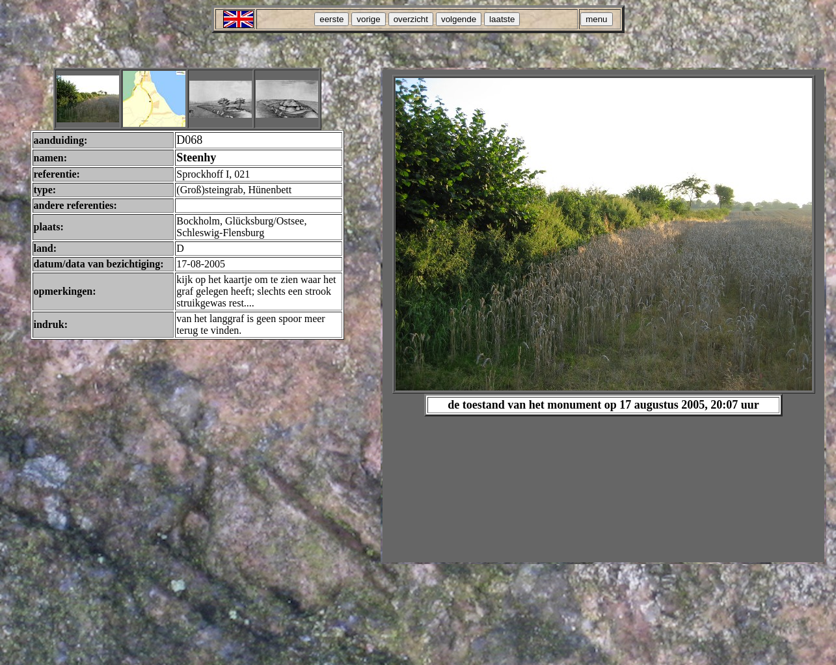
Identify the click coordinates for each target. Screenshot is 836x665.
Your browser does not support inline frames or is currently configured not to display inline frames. (603, 316)
